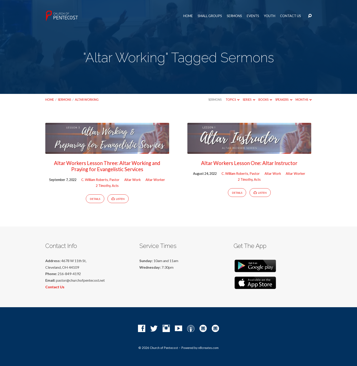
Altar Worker (155, 180)
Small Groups (210, 16)
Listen (118, 199)
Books (265, 99)
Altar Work (132, 180)
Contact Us (290, 16)
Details (95, 199)
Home (188, 16)
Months (304, 99)
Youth (269, 16)
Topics (233, 99)
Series (249, 99)
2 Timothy (103, 186)
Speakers (283, 99)
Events (253, 16)
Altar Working (87, 99)
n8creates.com (208, 348)
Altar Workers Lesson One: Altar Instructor (249, 163)
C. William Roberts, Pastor (100, 180)
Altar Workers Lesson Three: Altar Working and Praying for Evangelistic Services (107, 166)
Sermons (234, 16)
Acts (115, 186)
